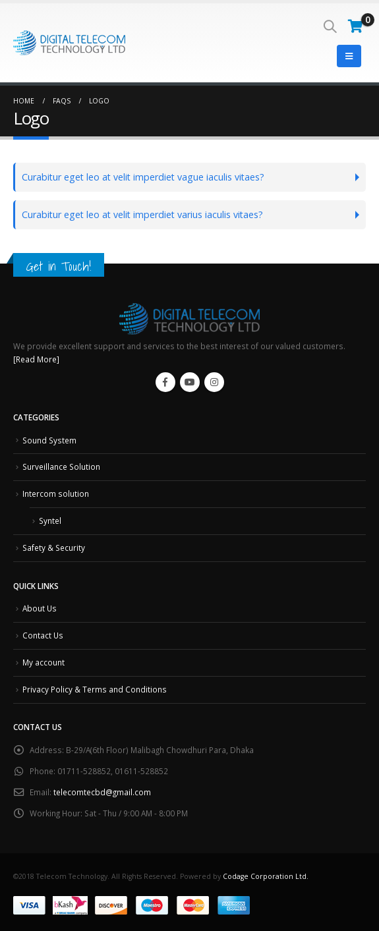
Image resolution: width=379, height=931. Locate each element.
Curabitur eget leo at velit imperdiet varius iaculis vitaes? (142, 214)
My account (43, 662)
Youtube (190, 382)
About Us (39, 608)
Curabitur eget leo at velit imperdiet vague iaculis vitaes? (143, 177)
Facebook (165, 382)
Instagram (214, 382)
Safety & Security (53, 547)
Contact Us (42, 635)
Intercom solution (55, 493)
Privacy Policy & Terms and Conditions (94, 689)
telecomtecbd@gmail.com (102, 792)
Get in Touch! (58, 266)
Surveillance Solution (61, 466)
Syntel (50, 520)
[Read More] (36, 359)
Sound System (49, 440)
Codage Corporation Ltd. (265, 876)
